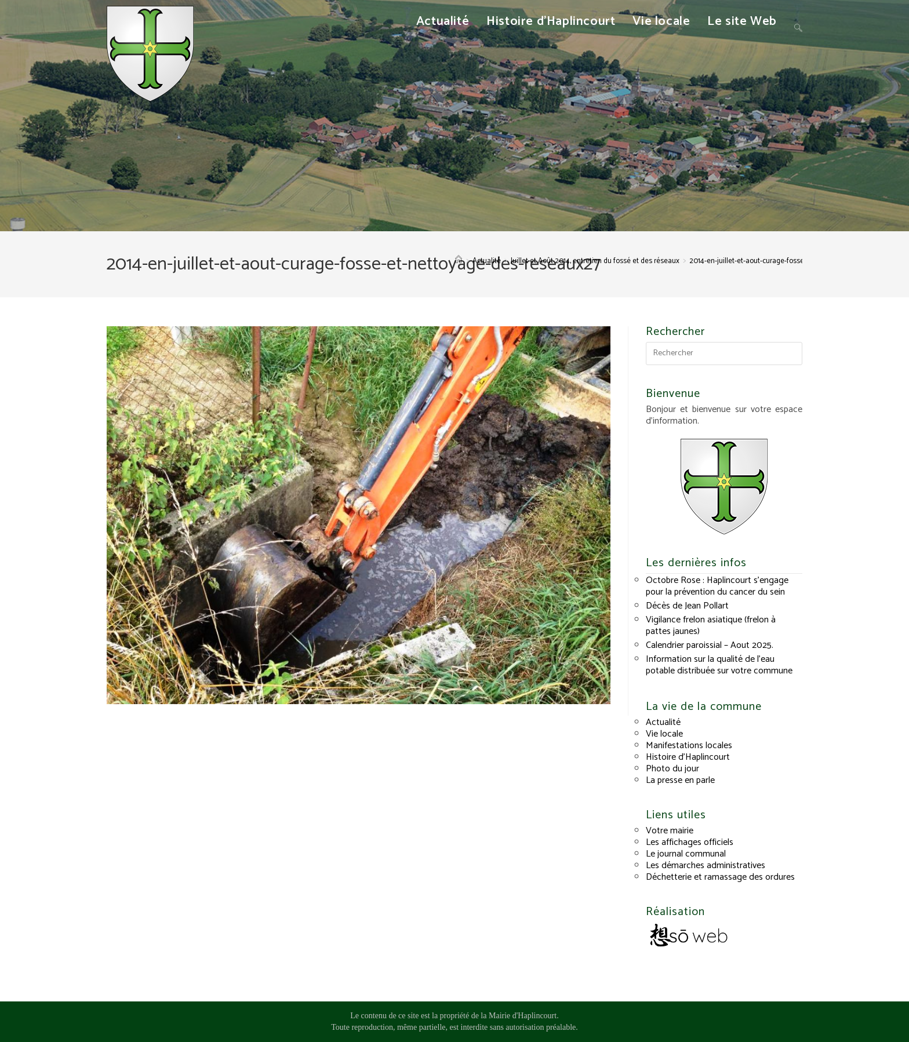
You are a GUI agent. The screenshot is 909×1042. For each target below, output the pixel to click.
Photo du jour (672, 769)
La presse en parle (680, 780)
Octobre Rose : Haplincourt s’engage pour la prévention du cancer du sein (717, 586)
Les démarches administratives (705, 865)
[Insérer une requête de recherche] (724, 353)
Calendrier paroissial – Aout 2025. (709, 645)
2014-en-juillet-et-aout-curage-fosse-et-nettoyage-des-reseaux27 (793, 261)
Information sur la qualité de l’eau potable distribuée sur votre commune (719, 665)
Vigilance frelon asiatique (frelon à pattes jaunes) (711, 625)
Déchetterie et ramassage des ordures (720, 877)
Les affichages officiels (689, 842)
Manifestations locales (689, 745)
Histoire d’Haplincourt (688, 757)
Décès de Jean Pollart (687, 606)
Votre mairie (669, 831)
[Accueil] (458, 261)
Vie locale (664, 734)
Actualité (663, 722)
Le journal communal (686, 854)
